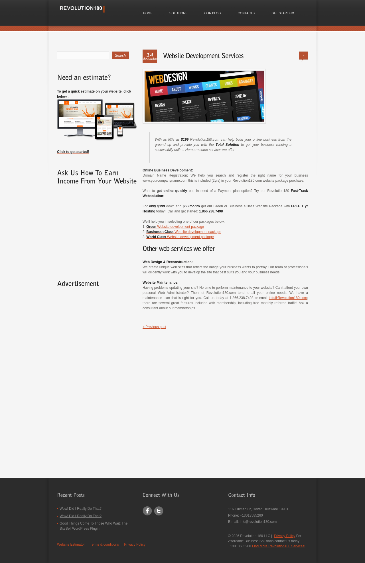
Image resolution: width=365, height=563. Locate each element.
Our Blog (212, 13)
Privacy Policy (134, 544)
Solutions (178, 13)
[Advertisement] (92, 228)
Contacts (246, 13)
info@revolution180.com (258, 522)
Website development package (175, 227)
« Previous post (154, 327)
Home (148, 13)
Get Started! (282, 13)
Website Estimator (71, 544)
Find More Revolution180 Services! (278, 546)
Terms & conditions (104, 544)
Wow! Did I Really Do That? (81, 509)
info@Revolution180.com (288, 298)
